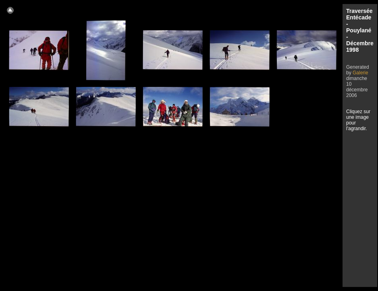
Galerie (360, 73)
